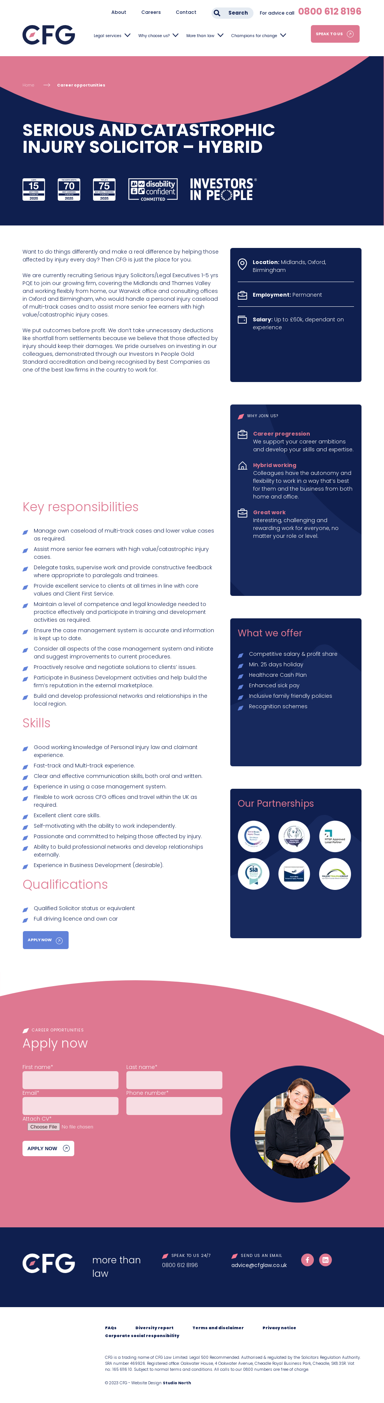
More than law (200, 36)
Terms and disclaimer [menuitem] (218, 1328)
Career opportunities (81, 85)
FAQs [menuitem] (111, 1328)
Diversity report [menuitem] (154, 1328)
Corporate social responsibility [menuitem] (142, 1336)
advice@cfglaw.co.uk (259, 1265)
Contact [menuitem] (186, 12)
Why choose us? (154, 36)
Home (28, 85)
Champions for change (254, 36)
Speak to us (329, 34)
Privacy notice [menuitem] (279, 1328)
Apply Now (40, 940)
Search (238, 12)
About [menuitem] (118, 12)
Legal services (108, 36)
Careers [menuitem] (151, 12)
